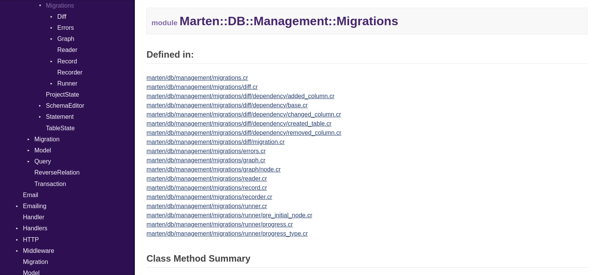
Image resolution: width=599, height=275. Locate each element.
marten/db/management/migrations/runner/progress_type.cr (227, 233)
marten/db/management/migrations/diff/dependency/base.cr (227, 105)
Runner (67, 83)
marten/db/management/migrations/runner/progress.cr (219, 224)
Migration (47, 139)
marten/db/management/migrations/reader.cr (206, 178)
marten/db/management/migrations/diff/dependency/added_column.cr (240, 96)
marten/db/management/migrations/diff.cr (201, 87)
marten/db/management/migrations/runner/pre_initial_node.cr (229, 215)
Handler (33, 217)
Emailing (34, 206)
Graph (65, 39)
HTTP (31, 239)
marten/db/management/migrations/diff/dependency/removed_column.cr (243, 132)
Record (67, 61)
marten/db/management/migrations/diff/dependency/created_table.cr (238, 123)
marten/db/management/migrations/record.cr (206, 187)
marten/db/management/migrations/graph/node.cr (213, 169)
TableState (60, 128)
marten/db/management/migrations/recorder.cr (209, 197)
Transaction (50, 184)
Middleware (38, 250)
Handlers (35, 228)
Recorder (70, 72)
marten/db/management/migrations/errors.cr (206, 151)
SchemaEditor (65, 105)
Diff (61, 16)
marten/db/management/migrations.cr (197, 77)
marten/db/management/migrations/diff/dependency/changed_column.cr (243, 114)
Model (42, 150)
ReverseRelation (56, 172)
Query (42, 161)
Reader (67, 50)
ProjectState (62, 94)
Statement (60, 116)
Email (30, 195)
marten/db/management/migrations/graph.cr (205, 160)
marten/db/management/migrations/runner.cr (206, 206)
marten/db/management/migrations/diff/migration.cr (215, 142)
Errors (65, 27)
